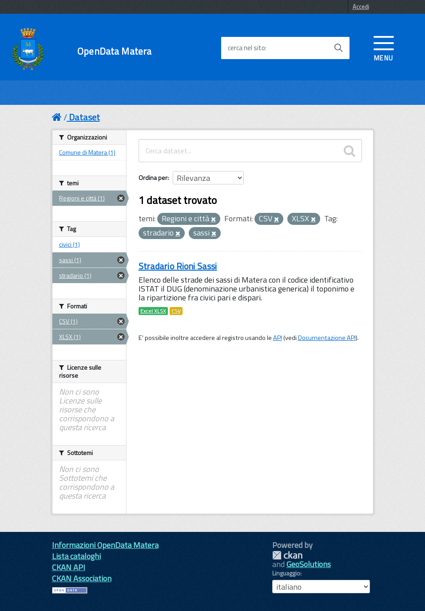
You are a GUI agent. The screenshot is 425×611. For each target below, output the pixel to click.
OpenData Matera (114, 51)
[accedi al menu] (383, 47)
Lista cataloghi (76, 556)
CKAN (287, 555)
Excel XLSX (153, 311)
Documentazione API (327, 338)
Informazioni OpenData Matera (105, 545)
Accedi (361, 6)
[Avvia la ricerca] (338, 48)
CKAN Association (81, 578)
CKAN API (68, 567)
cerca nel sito (246, 48)
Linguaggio (286, 573)
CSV (176, 311)
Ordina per (153, 177)
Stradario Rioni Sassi (178, 266)
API (277, 338)
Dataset (84, 117)
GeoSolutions (308, 564)
